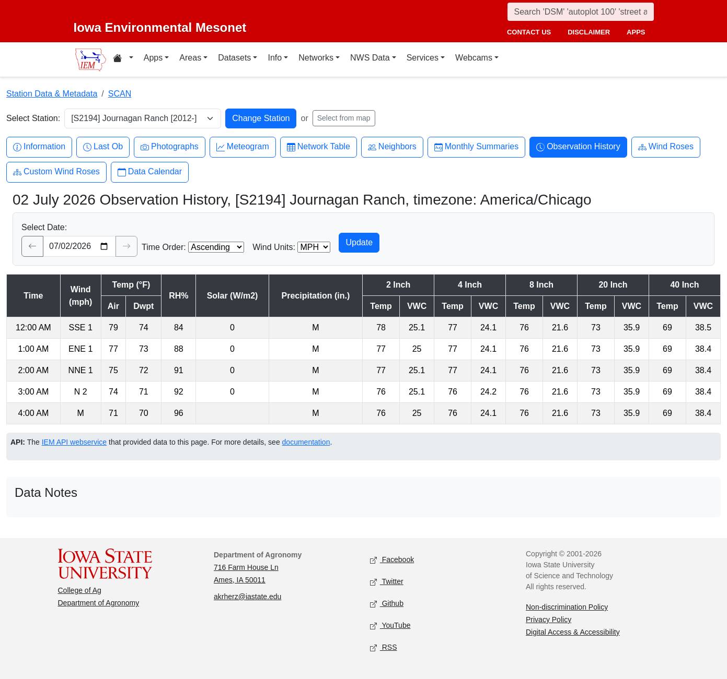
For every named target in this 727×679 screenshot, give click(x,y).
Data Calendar (150, 172)
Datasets (234, 57)
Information (39, 147)
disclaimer (589, 32)
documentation (306, 442)
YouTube (390, 625)
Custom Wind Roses (56, 172)
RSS (383, 647)
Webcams (473, 57)
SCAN (119, 93)
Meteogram (242, 147)
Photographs (170, 147)
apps (636, 32)
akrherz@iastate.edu (247, 596)
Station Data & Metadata (51, 93)
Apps (153, 57)
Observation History (578, 147)
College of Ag (79, 590)
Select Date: (44, 227)
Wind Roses (666, 147)
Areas (190, 57)
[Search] (580, 12)
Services (422, 57)
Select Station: (33, 118)
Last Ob (103, 147)
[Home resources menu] (123, 59)
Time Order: (164, 247)
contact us (529, 32)
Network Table (318, 147)
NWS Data (370, 57)
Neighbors (392, 147)
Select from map (344, 118)
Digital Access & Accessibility (573, 632)
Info (275, 57)
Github (386, 603)
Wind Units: (273, 247)
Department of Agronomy (99, 603)
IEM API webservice (74, 442)
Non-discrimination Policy (567, 607)
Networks (315, 57)
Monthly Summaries (476, 147)
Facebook (392, 560)
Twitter (386, 581)
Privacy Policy (548, 619)
